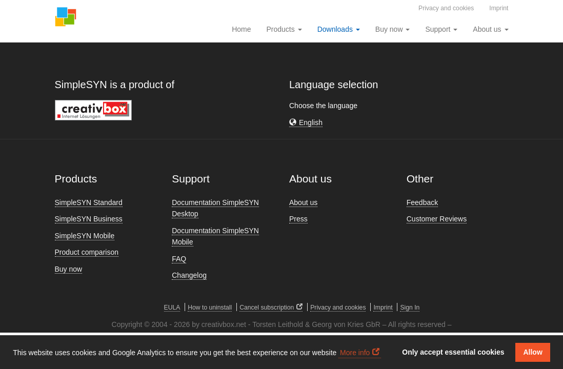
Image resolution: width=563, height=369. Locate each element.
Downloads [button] (338, 29)
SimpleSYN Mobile (85, 236)
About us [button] (490, 29)
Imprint (498, 8)
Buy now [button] (392, 29)
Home (241, 29)
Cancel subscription (266, 307)
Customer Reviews (437, 219)
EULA (172, 307)
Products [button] (284, 29)
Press (298, 219)
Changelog (189, 275)
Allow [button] (532, 352)
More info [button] (355, 352)
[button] (306, 122)
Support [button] (441, 29)
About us (303, 202)
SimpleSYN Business (89, 219)
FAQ (179, 259)
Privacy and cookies (446, 8)
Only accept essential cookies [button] (453, 352)
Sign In (409, 307)
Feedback (422, 202)
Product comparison (87, 252)
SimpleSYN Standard (89, 202)
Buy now (69, 269)
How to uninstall (210, 307)
